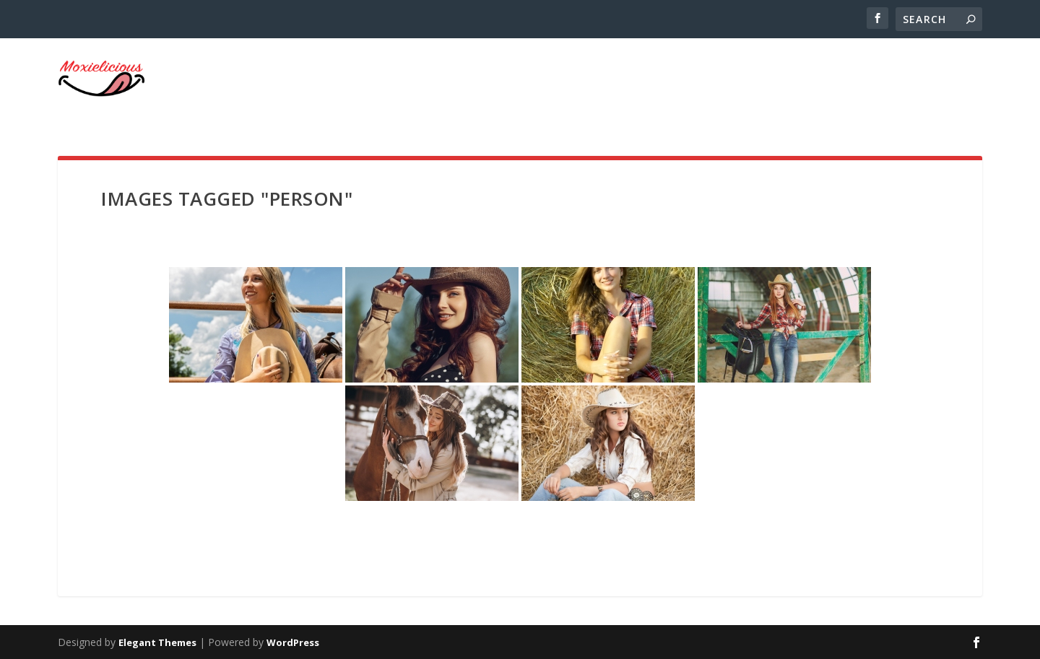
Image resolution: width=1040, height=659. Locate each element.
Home (954, 84)
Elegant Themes (157, 642)
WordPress (292, 642)
